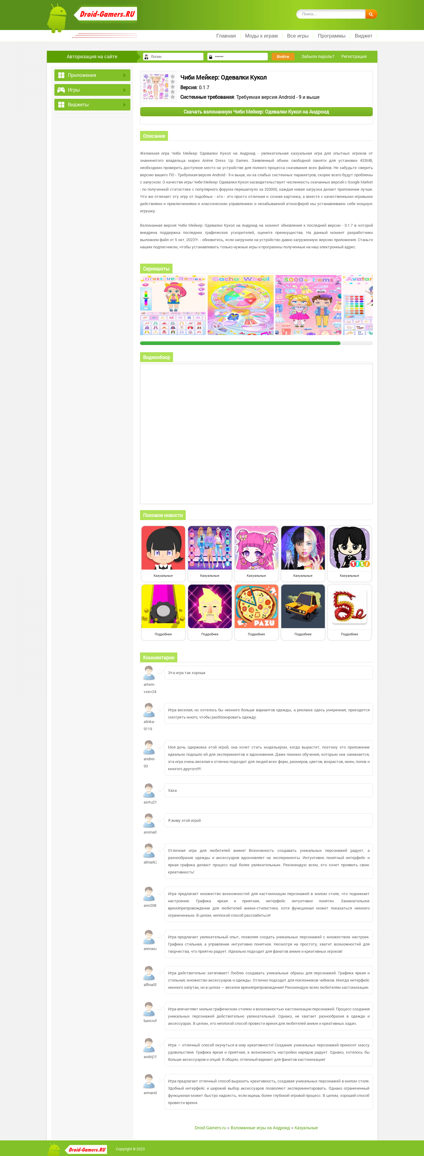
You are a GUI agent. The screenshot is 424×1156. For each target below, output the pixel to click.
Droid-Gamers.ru (210, 1127)
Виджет (364, 36)
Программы (332, 36)
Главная (226, 36)
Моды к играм (261, 36)
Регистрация (354, 56)
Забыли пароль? (317, 56)
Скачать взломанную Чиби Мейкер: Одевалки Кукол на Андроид (256, 111)
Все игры (297, 36)
